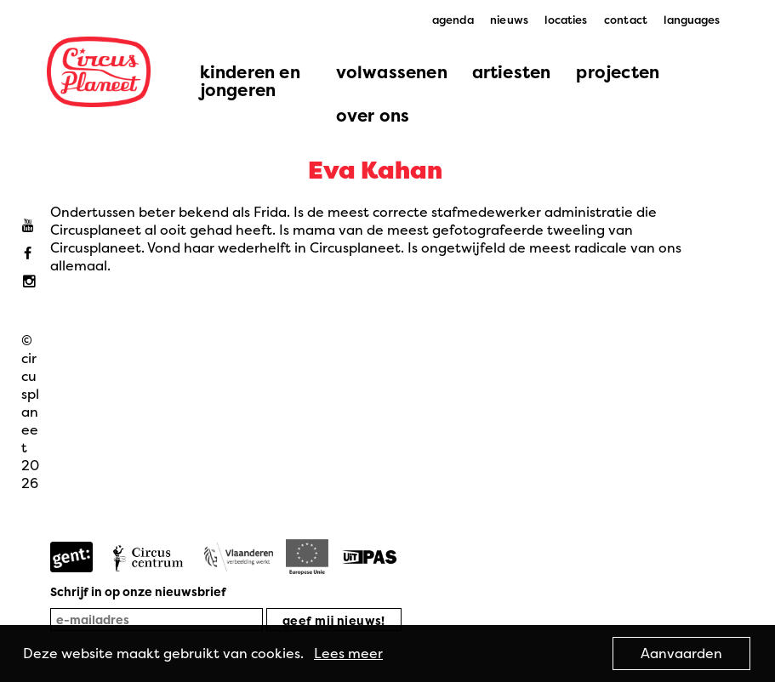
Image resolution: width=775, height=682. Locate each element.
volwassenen (391, 71)
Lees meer (348, 653)
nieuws (509, 19)
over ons (373, 115)
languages (692, 19)
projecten (617, 71)
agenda (453, 19)
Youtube (32, 226)
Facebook (32, 254)
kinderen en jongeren (250, 80)
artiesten (511, 71)
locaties (565, 19)
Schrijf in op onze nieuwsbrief (138, 591)
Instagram (32, 282)
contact (625, 19)
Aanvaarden (681, 653)
